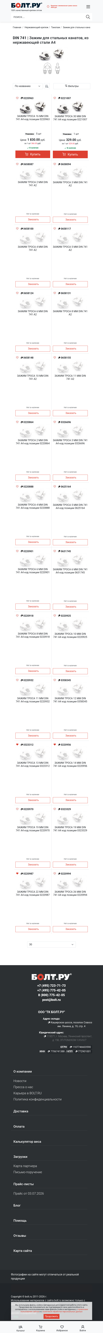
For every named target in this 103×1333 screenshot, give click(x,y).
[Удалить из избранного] (17, 744)
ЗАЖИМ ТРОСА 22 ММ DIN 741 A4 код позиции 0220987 (33, 893)
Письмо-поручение (28, 1172)
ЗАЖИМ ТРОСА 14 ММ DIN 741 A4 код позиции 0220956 (70, 764)
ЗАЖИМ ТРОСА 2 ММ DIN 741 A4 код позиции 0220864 (33, 442)
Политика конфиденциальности (38, 1099)
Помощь (20, 1220)
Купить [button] (32, 154)
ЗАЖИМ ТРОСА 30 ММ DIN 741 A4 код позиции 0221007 (70, 118)
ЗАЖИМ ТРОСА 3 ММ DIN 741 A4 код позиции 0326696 (70, 442)
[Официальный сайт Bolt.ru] (26, 5)
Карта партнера (25, 1166)
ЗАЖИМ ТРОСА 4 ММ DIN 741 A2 (33, 248)
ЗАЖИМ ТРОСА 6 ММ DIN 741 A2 (33, 313)
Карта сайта (23, 1251)
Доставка (21, 1111)
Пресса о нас (23, 1087)
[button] (88, 7)
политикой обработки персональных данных (63, 1312)
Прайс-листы (24, 1184)
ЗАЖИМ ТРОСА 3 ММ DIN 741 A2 (70, 184)
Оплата (19, 1126)
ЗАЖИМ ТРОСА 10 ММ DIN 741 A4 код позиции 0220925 (70, 635)
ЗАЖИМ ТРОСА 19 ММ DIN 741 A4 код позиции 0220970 (33, 829)
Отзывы (20, 1236)
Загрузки (20, 1157)
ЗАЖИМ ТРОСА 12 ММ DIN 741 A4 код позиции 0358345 (70, 700)
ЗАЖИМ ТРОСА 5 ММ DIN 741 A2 (70, 248)
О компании (23, 1071)
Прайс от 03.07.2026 (29, 1193)
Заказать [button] (33, 219)
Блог (17, 1205)
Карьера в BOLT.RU (28, 1093)
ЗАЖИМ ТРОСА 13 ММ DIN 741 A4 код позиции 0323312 (33, 764)
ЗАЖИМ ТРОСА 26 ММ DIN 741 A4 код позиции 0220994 (70, 893)
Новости (20, 1081)
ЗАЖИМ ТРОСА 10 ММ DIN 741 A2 (32, 377)
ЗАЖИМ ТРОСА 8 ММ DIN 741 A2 (70, 313)
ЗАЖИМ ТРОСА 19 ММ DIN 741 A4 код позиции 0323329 (70, 829)
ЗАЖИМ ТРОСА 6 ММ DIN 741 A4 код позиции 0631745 (70, 571)
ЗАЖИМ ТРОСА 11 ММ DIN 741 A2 (70, 377)
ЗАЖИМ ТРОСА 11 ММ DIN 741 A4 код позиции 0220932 (33, 700)
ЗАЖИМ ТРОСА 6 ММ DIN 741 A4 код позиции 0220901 (33, 571)
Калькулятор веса (27, 1141)
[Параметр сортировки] (28, 86)
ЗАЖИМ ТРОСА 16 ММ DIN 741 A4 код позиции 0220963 (33, 118)
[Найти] (88, 17)
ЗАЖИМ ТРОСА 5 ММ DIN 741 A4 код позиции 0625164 (70, 506)
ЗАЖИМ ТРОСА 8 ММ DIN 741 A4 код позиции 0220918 (33, 635)
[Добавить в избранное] (17, 98)
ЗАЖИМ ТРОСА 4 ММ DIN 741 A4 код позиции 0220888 (33, 506)
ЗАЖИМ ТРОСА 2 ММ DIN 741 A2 (33, 184)
